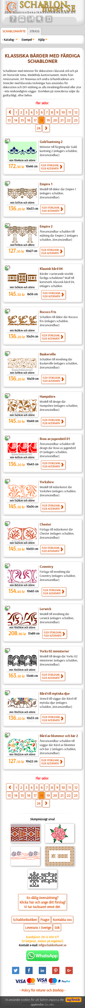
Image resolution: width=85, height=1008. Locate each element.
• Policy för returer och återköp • (42, 990)
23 (76, 120)
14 (15, 120)
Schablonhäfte (14, 31)
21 (61, 120)
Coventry (46, 566)
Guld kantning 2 (51, 142)
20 (55, 120)
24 (38, 128)
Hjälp (41, 40)
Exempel (27, 40)
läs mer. (50, 1004)
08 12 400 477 (50, 937)
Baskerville (48, 354)
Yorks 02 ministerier (54, 651)
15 (22, 120)
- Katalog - (8, 40)
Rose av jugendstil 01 (55, 439)
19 (48, 120)
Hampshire (47, 396)
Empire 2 (46, 226)
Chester (45, 524)
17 (35, 120)
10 (63, 112)
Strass (34, 31)
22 (68, 120)
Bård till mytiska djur (55, 693)
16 (28, 120)
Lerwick (45, 609)
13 (9, 120)
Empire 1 (46, 184)
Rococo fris (48, 312)
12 (76, 112)
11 (69, 112)
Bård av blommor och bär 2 (59, 736)
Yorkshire (47, 482)
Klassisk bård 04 (51, 269)
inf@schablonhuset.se (52, 945)
